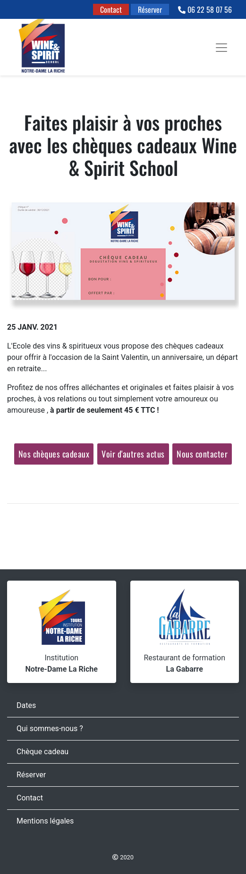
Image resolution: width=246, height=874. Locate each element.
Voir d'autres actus (133, 454)
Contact (111, 9)
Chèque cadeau (42, 751)
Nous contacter (202, 454)
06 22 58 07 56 (205, 9)
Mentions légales (45, 820)
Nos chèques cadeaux (54, 454)
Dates (26, 705)
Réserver (150, 9)
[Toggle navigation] (221, 48)
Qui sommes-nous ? (50, 728)
